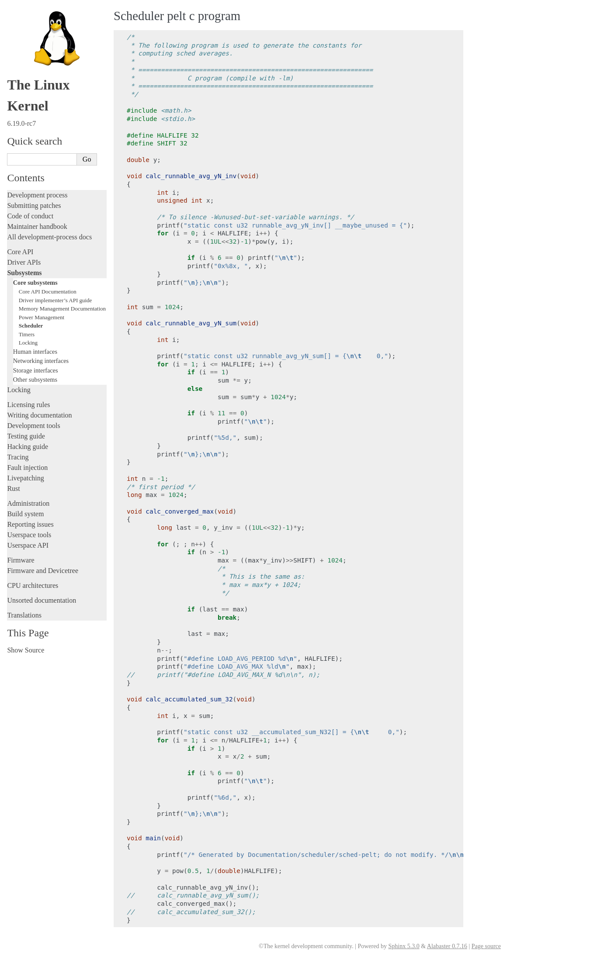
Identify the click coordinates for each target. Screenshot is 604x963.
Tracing (17, 457)
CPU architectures (32, 585)
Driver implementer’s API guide (55, 300)
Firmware (20, 560)
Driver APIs (24, 262)
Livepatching (25, 478)
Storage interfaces (35, 370)
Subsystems (24, 272)
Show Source (25, 650)
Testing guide (26, 436)
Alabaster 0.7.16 (447, 946)
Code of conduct (30, 216)
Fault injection (27, 467)
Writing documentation (39, 415)
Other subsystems (35, 379)
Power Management (41, 317)
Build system (25, 514)
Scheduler (31, 325)
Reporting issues (30, 524)
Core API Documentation (47, 291)
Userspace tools (29, 534)
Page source (486, 946)
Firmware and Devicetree (42, 570)
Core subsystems (35, 282)
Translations (24, 615)
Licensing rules (28, 404)
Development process (37, 195)
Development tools (33, 425)
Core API (20, 251)
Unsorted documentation (41, 600)
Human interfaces (35, 351)
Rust (13, 488)
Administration (28, 503)
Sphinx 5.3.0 (403, 946)
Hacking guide (27, 446)
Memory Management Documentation (62, 308)
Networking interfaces (41, 360)
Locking (28, 342)
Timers (27, 334)
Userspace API (28, 545)
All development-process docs (49, 237)
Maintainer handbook (37, 226)
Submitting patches (34, 205)
